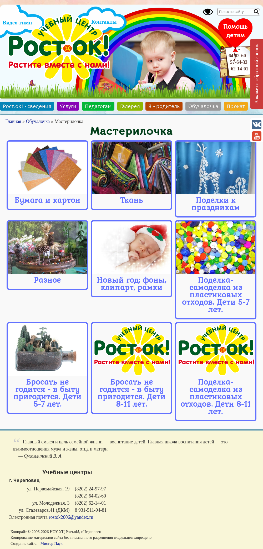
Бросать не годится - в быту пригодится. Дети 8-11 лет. (132, 393)
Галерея (130, 106)
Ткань (131, 200)
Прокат (236, 106)
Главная (13, 121)
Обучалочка (203, 106)
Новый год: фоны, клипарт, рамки (131, 283)
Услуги (68, 106)
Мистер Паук (52, 543)
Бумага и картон (47, 200)
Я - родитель (164, 106)
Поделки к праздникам (215, 204)
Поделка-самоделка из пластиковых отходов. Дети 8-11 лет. (215, 396)
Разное (47, 280)
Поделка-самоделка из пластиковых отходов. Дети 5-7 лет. (216, 294)
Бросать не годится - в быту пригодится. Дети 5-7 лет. (47, 393)
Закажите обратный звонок (256, 73)
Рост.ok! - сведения (27, 106)
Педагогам (98, 106)
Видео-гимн (17, 22)
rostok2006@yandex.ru (71, 517)
